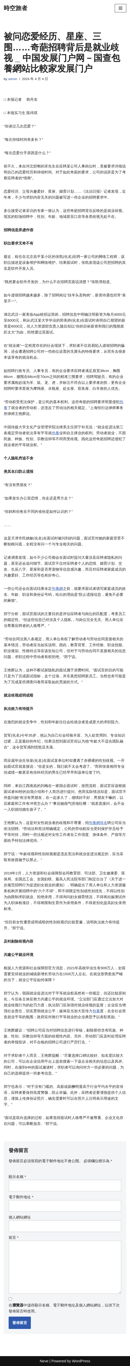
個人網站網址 (20, 1217)
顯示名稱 (17, 1177)
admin (12, 79)
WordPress (81, 1361)
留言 (14, 1237)
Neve (44, 1361)
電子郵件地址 (21, 1197)
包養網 (57, 588)
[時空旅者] (15, 8)
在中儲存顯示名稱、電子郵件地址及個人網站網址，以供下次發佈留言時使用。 (64, 1308)
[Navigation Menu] (120, 8)
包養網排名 (98, 823)
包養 (55, 433)
